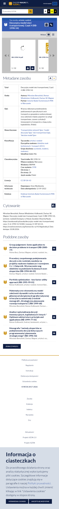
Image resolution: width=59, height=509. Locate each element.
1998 (34, 167)
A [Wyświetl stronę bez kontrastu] (45, 11)
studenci (45, 149)
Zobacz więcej (12, 346)
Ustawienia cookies (29, 381)
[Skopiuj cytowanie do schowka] (53, 206)
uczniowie (37, 149)
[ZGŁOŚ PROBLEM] (46, 25)
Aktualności (29, 432)
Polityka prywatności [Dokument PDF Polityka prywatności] (29, 360)
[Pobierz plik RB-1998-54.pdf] (28, 68)
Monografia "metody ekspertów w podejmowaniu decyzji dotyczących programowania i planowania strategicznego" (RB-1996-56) (26, 332)
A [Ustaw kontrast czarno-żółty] (55, 11)
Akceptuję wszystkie (40, 501)
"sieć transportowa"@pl (41, 133)
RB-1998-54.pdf (17, 57)
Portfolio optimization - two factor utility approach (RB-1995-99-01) (28, 280)
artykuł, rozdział (36, 141)
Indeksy (29, 409)
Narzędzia (29, 415)
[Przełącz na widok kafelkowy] (48, 35)
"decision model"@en (28, 135)
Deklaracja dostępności (29, 376)
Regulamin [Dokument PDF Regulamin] (30, 365)
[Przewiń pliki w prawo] (50, 55)
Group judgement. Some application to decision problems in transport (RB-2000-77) (28, 247)
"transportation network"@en (32, 130)
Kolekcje (29, 404)
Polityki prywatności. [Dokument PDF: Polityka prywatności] (39, 483)
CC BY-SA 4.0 (26, 180)
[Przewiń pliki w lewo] (8, 55)
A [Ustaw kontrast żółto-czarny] (52, 11)
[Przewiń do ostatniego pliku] (53, 55)
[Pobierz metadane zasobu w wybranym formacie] (52, 78)
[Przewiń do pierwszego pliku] (6, 55)
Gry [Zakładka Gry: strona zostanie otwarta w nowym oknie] (29, 420)
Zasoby (29, 399)
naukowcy (24, 151)
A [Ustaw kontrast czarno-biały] (48, 11)
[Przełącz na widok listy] (53, 35)
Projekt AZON (29, 443)
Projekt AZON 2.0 (29, 437)
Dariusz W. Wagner (47, 98)
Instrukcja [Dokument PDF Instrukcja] (29, 371)
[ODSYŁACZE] (51, 25)
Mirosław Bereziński (35, 95)
